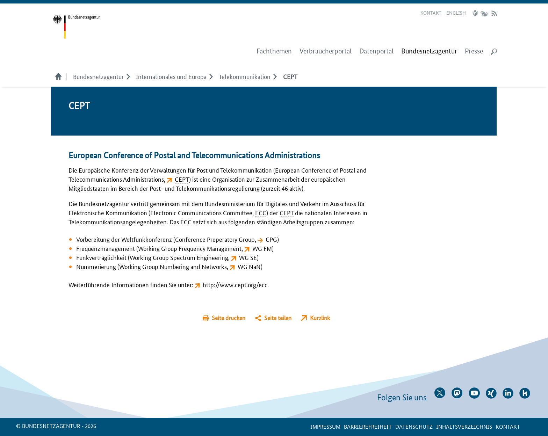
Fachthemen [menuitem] (274, 51)
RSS (494, 13)
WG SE (248, 257)
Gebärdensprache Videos (484, 13)
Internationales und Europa (171, 76)
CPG (271, 239)
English (456, 12)
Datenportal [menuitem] (376, 51)
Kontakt (430, 12)
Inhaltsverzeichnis (464, 426)
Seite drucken (228, 318)
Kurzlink (320, 318)
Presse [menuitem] (474, 51)
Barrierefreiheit (368, 426)
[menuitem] (429, 51)
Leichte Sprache (476, 13)
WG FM (262, 248)
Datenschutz (414, 426)
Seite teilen (277, 318)
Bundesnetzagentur (98, 76)
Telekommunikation (245, 76)
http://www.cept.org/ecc (235, 284)
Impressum (325, 426)
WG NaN (249, 266)
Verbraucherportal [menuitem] (326, 51)
